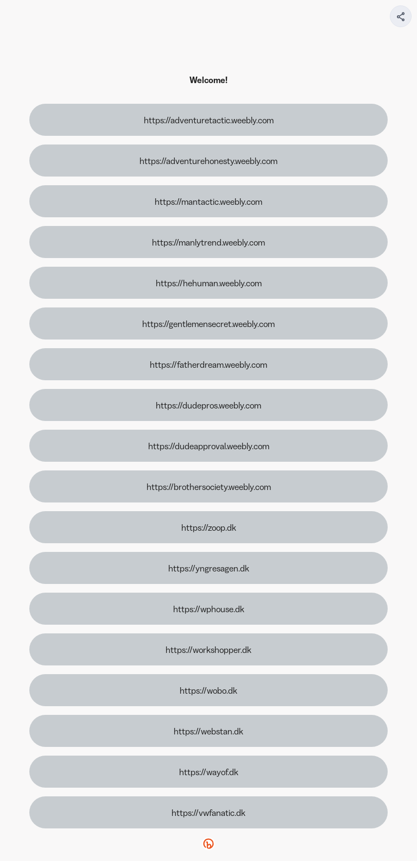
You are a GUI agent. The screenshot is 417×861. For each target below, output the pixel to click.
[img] (401, 19)
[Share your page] (401, 16)
